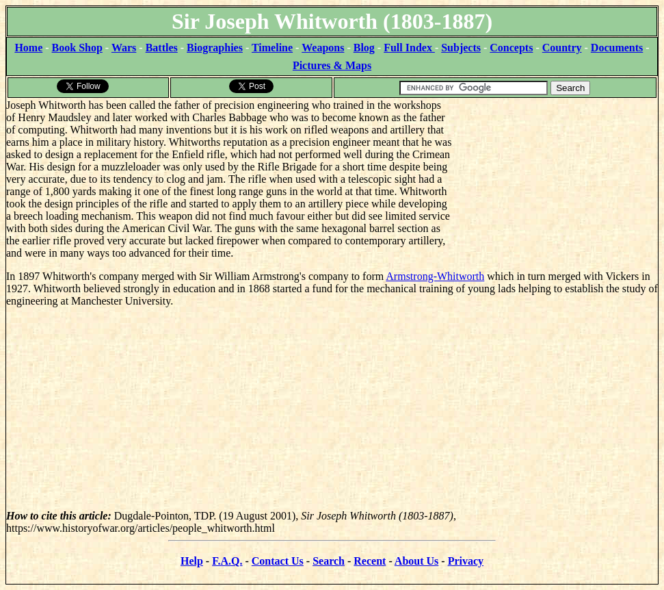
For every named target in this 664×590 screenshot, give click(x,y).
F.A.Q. (227, 561)
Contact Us (278, 561)
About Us (416, 561)
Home (28, 47)
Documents (617, 47)
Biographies (215, 47)
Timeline (272, 47)
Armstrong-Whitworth (435, 276)
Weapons (323, 47)
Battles (162, 47)
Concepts (511, 47)
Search (329, 561)
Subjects (461, 47)
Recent (370, 561)
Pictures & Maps (332, 65)
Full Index (409, 47)
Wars (123, 47)
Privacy (465, 561)
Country (562, 47)
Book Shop (77, 47)
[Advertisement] (555, 184)
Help (192, 561)
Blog (364, 47)
